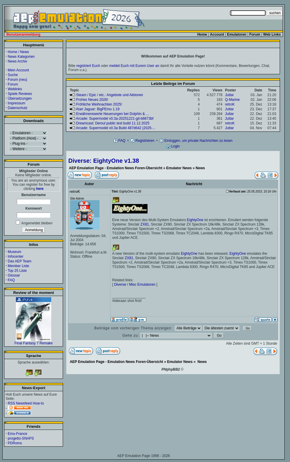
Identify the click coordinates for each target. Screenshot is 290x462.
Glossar (14, 275)
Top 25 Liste (17, 271)
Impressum (16, 103)
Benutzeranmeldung (23, 34)
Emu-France (17, 434)
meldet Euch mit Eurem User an (134, 66)
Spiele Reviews (20, 94)
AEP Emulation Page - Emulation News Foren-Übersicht (115, 168)
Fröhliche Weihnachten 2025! (99, 104)
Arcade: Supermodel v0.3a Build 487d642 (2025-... (115, 128)
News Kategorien (21, 57)
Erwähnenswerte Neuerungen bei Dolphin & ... (112, 114)
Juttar (229, 95)
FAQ (11, 280)
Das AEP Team (19, 261)
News (200, 168)
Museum (14, 252)
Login (173, 146)
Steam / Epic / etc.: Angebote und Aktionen (109, 95)
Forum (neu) (17, 80)
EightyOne (195, 220)
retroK (230, 104)
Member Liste (18, 266)
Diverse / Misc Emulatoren (134, 284)
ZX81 (144, 224)
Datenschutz (17, 108)
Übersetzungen (20, 98)
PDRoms (15, 443)
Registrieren (142, 141)
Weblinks (15, 89)
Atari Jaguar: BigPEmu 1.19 (98, 109)
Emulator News (179, 168)
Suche (13, 75)
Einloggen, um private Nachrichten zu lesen (196, 141)
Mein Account (18, 70)
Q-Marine (232, 100)
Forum (13, 84)
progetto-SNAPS (21, 438)
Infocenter (15, 256)
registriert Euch (88, 66)
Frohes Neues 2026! (92, 100)
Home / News (18, 52)
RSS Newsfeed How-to (26, 403)
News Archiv (17, 61)
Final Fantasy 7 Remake (33, 341)
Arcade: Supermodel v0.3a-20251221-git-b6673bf (115, 118)
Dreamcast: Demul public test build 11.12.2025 (113, 123)
